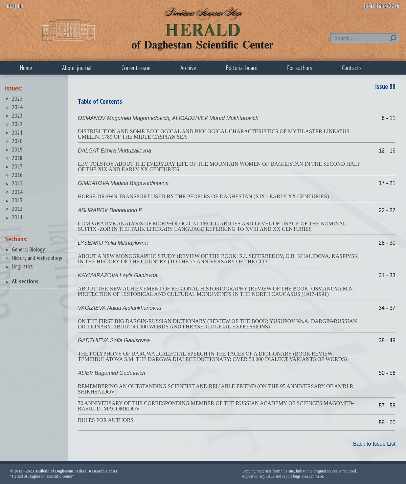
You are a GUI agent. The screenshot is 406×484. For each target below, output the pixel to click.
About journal (77, 68)
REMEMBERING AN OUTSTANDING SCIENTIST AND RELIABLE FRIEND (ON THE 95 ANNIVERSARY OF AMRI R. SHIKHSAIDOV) (216, 389)
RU (10, 6)
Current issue (136, 68)
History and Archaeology (37, 258)
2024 (17, 107)
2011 (17, 217)
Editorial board (241, 68)
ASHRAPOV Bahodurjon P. (110, 210)
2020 (17, 141)
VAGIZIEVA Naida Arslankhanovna (119, 308)
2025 (17, 98)
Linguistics (22, 266)
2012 (17, 209)
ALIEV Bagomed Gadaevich (111, 373)
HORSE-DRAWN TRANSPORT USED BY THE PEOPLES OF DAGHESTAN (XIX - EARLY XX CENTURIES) (203, 196)
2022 (17, 124)
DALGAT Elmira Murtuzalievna (114, 151)
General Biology (28, 249)
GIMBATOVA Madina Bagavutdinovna (123, 183)
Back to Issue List (374, 444)
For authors (299, 68)
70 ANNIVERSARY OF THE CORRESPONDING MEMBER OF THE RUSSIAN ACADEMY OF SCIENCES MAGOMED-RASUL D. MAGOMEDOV (216, 405)
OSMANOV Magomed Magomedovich (123, 118)
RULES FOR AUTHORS (105, 420)
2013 (17, 200)
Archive (188, 68)
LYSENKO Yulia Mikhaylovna (113, 243)
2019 (17, 149)
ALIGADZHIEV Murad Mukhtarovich (215, 118)
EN (20, 6)
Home (26, 68)
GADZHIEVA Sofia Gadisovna (114, 340)
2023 (17, 115)
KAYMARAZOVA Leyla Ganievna (117, 275)
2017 (17, 166)
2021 (17, 132)
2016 (17, 175)
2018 (17, 158)
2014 (17, 192)
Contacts (352, 68)
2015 (17, 183)
